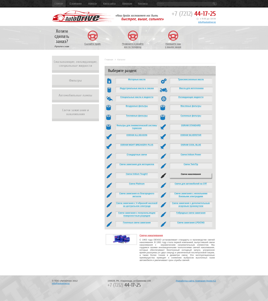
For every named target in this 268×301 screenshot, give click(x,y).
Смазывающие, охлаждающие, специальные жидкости (75, 66)
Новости (92, 3)
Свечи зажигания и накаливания (75, 114)
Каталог (121, 59)
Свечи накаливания (151, 235)
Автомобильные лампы (75, 97)
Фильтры (75, 83)
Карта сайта (109, 3)
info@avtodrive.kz (207, 22)
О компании (75, 3)
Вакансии (127, 3)
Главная (59, 3)
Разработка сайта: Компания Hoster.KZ (196, 281)
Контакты (143, 3)
